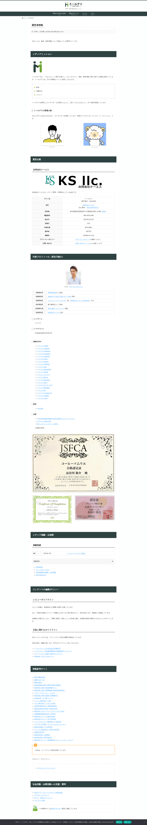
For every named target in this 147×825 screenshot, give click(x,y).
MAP (104, 211)
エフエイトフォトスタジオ (57, 300)
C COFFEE (48, 727)
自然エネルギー (56, 808)
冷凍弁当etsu (50, 716)
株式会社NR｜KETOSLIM (43, 737)
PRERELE (39, 567)
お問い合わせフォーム (82, 243)
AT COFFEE (52, 719)
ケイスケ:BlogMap (43, 388)
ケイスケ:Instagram (43, 354)
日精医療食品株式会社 (41, 714)
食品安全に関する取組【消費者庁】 (46, 695)
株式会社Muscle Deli (41, 708)
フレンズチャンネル (42, 570)
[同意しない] (145, 822)
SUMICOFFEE (39, 732)
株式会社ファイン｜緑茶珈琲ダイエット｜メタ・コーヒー (53, 740)
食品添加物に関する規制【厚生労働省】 (47, 685)
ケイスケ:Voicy (42, 382)
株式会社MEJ (38, 727)
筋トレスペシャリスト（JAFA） (48, 424)
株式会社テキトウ (40, 719)
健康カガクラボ (39, 680)
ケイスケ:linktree (43, 361)
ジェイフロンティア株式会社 (44, 722)
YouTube (40, 408)
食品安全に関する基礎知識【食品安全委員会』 (50, 690)
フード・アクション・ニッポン (44, 693)
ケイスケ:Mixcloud (43, 380)
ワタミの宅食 (50, 703)
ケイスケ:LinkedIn (43, 348)
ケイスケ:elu (41, 390)
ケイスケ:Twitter (42, 346)
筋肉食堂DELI (52, 706)
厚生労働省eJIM (39, 677)
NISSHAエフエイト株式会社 (79, 300)
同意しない (127, 822)
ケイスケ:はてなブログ (45, 385)
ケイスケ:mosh (42, 398)
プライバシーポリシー (82, 239)
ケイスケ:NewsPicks (44, 369)
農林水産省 (38, 682)
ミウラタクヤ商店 (40, 724)
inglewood (37, 698)
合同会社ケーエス (89, 205)
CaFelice (58, 722)
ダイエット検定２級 (44, 421)
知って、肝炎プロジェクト (43, 798)
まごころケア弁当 (58, 711)
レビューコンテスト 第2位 (76, 553)
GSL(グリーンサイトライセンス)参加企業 (48, 792)
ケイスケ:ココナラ (43, 375)
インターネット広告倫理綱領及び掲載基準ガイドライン (53, 651)
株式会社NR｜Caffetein (42, 735)
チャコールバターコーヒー (57, 724)
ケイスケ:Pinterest (43, 364)
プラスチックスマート (41, 795)
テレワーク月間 (39, 800)
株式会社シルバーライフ (42, 711)
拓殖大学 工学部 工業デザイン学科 (59, 296)
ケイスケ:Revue (42, 377)
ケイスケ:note (42, 367)
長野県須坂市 (52, 292)
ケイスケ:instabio (43, 396)
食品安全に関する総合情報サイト (45, 688)
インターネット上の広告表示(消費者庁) (47, 648)
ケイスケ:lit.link (42, 359)
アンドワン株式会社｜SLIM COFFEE (46, 729)
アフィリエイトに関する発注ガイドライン (48, 654)
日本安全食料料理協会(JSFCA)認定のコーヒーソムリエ (56, 419)
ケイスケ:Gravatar (43, 356)
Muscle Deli (53, 708)
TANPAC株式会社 (40, 706)
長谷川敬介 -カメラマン (56, 308)
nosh (49, 701)
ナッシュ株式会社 (40, 701)
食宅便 (53, 714)
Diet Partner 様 (41, 575)
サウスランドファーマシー (47, 768)
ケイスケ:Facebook (43, 351)
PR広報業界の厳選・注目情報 (46, 572)
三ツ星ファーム (48, 698)
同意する (119, 822)
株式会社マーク (39, 716)
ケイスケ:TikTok (42, 372)
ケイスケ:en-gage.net (44, 393)
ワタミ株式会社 (39, 703)
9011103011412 (92, 207)
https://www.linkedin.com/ (76, 286)
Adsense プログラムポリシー (44, 656)
